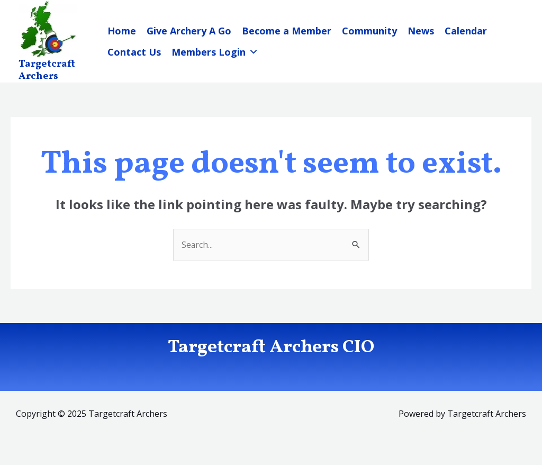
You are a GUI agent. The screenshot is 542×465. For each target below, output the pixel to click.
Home (121, 30)
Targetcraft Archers (47, 70)
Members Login (214, 51)
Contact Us (134, 52)
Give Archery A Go (189, 30)
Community (369, 30)
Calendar (466, 30)
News (421, 30)
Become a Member (286, 30)
